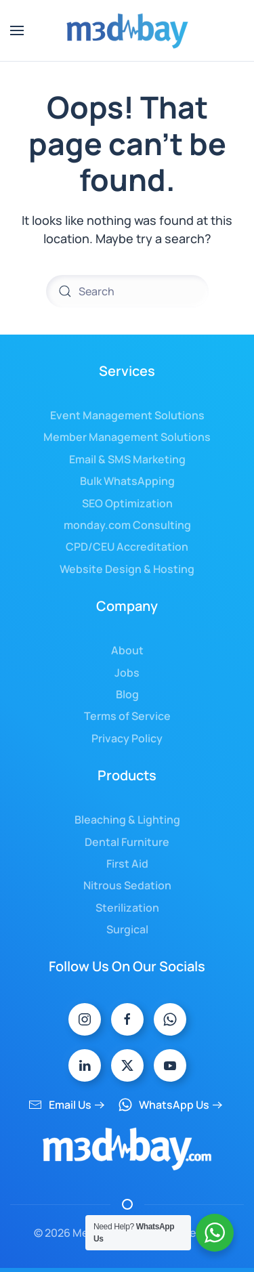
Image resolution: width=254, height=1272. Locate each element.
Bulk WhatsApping (127, 480)
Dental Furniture (127, 841)
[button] (17, 30)
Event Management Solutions (127, 415)
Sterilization (127, 907)
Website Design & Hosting (127, 568)
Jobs (127, 672)
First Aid (127, 863)
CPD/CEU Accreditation (127, 546)
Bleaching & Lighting (127, 819)
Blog (127, 694)
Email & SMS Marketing (127, 459)
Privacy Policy (127, 738)
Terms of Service (127, 715)
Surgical (127, 929)
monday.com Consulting (127, 524)
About (127, 650)
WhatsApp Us (164, 1104)
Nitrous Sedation (127, 885)
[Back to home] (127, 30)
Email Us (59, 1104)
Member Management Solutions (127, 436)
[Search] (127, 291)
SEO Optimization (127, 503)
